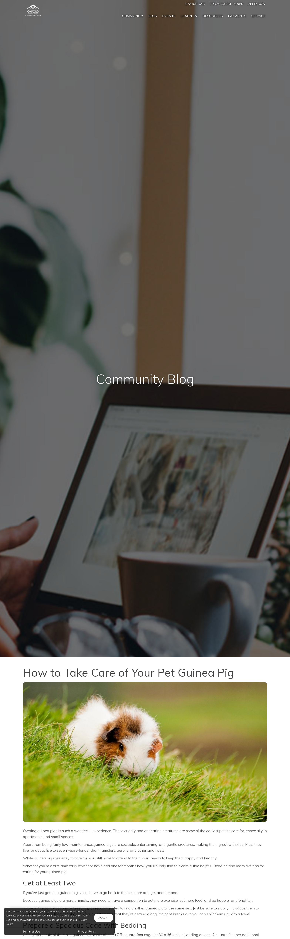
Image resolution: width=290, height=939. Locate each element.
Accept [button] (103, 917)
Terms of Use (31, 931)
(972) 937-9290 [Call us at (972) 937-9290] (195, 4)
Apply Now (256, 4)
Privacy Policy (87, 931)
